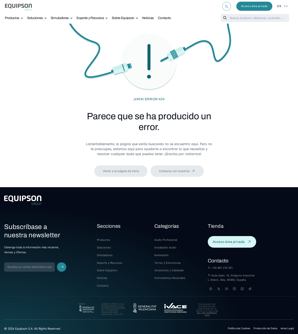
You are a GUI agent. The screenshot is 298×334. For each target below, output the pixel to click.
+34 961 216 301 (220, 267)
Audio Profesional (165, 239)
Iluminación (161, 255)
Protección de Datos (265, 328)
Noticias (148, 18)
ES (279, 6)
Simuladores (60, 18)
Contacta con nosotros (174, 171)
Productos (12, 18)
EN (286, 6)
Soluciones (35, 18)
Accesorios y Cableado (169, 270)
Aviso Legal (287, 328)
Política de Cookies (239, 328)
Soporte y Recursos (90, 18)
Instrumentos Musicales (169, 278)
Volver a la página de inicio (121, 171)
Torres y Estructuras (167, 262)
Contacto (164, 18)
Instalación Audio (165, 247)
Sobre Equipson (123, 18)
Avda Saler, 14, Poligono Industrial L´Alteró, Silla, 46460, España (231, 277)
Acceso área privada (254, 6)
